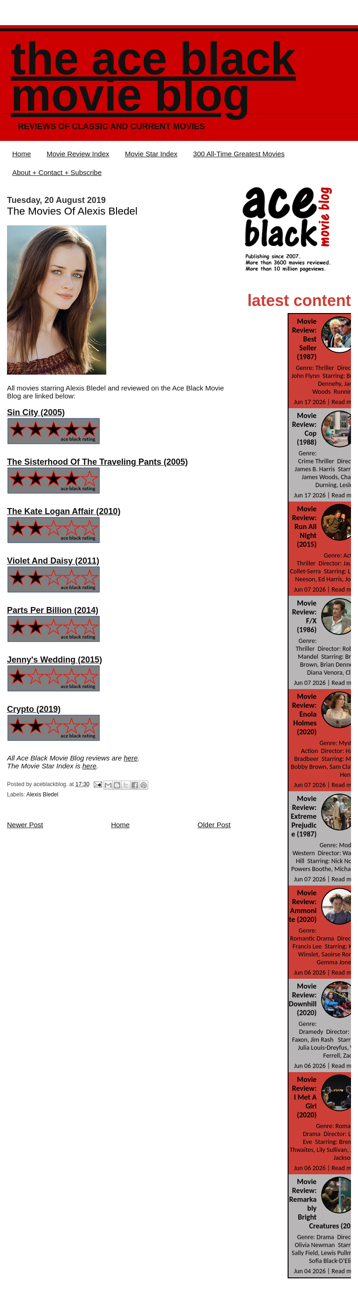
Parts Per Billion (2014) (52, 610)
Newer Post (25, 825)
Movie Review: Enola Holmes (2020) (304, 714)
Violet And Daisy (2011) (53, 560)
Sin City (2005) (36, 412)
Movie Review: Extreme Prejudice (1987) (304, 816)
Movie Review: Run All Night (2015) (304, 526)
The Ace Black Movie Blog (153, 76)
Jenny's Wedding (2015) (54, 659)
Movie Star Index (151, 154)
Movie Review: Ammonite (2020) (303, 906)
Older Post (214, 825)
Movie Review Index (78, 154)
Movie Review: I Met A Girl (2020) (304, 1097)
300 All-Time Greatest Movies (238, 154)
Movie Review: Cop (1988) (304, 428)
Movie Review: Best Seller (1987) (304, 339)
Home (21, 154)
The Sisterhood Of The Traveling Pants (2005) (97, 462)
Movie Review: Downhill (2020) (303, 999)
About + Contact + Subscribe (57, 172)
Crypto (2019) (34, 709)
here (131, 758)
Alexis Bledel (42, 794)
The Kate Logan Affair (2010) (63, 511)
